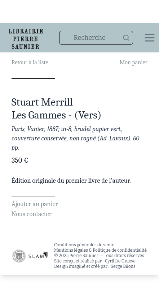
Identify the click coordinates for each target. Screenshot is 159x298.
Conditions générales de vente (84, 244)
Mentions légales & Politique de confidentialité (100, 250)
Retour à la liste (30, 62)
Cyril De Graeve (120, 261)
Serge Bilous (123, 266)
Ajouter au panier (35, 204)
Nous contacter (32, 214)
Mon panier (133, 62)
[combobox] (95, 37)
